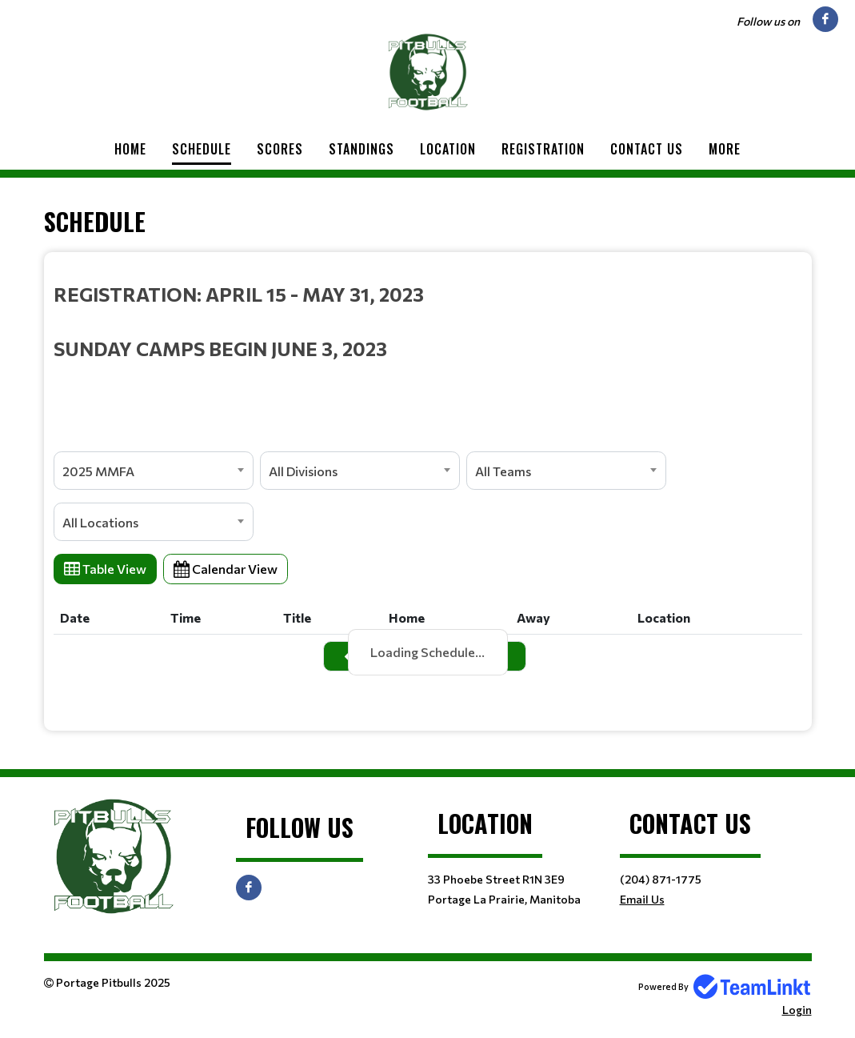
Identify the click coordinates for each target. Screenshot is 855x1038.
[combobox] (154, 470)
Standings (361, 148)
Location (448, 148)
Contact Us (646, 148)
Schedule (201, 148)
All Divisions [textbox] (303, 471)
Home (130, 148)
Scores (280, 148)
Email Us (642, 899)
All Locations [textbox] (100, 522)
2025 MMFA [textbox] (98, 471)
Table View (105, 568)
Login (797, 1009)
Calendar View (226, 568)
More (725, 148)
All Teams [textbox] (503, 471)
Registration (543, 148)
